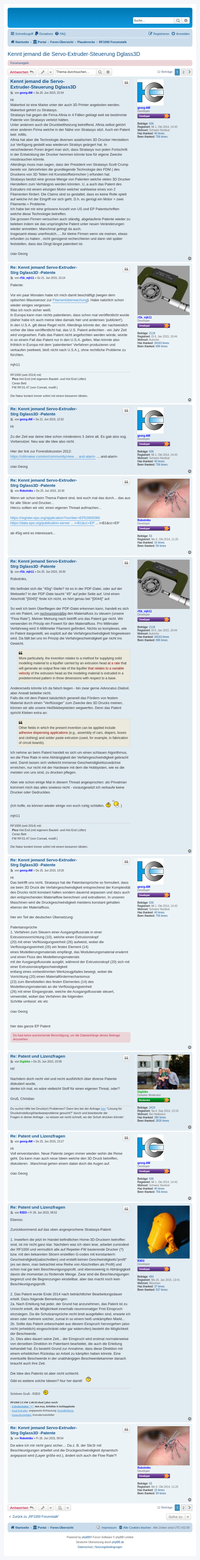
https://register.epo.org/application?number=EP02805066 (55, 518)
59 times (161, 545)
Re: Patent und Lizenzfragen (37, 1056)
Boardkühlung (65, 1410)
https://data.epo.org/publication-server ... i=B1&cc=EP (52, 523)
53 (150, 536)
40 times (159, 133)
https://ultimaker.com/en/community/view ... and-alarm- (53, 456)
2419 (152, 1107)
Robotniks (144, 520)
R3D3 (140, 1260)
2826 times (162, 1120)
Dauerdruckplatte (21, 1415)
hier (103, 1108)
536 (151, 123)
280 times (160, 1117)
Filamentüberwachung (70, 300)
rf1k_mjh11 (144, 317)
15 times (159, 542)
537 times (161, 1289)
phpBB (86, 1537)
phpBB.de (118, 1542)
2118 (152, 333)
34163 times (161, 343)
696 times (161, 346)
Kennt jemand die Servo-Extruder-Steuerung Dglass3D (74, 54)
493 (151, 1276)
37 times (159, 1286)
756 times (161, 136)
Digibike (142, 1091)
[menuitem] (44, 34)
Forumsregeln (19, 63)
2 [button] (183, 72)
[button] (189, 72)
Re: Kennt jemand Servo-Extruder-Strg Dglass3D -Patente (43, 270)
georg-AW (143, 107)
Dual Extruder (19, 1410)
